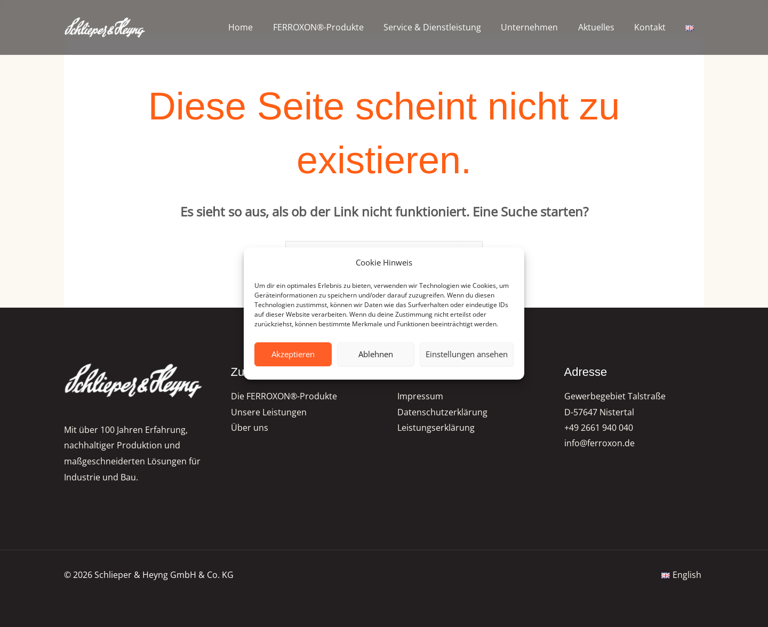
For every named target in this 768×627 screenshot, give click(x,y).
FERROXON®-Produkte (334, 27)
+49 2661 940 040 (598, 428)
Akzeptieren (293, 354)
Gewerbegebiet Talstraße (615, 396)
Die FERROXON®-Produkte (284, 396)
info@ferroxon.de (599, 444)
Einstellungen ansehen (467, 354)
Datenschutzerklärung (442, 412)
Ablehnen (375, 354)
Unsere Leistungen (269, 412)
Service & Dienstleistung (445, 27)
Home (259, 27)
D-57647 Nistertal (599, 412)
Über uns (249, 428)
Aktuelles (603, 27)
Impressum (420, 396)
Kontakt (654, 27)
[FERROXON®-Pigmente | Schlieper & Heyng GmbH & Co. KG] (105, 27)
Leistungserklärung (436, 428)
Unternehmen (539, 27)
